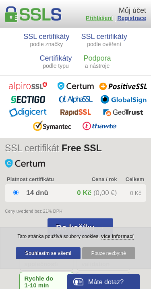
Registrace (131, 18)
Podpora (97, 61)
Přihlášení (99, 18)
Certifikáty (56, 61)
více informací (117, 236)
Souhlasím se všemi (48, 253)
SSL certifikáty (46, 40)
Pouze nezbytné (108, 253)
